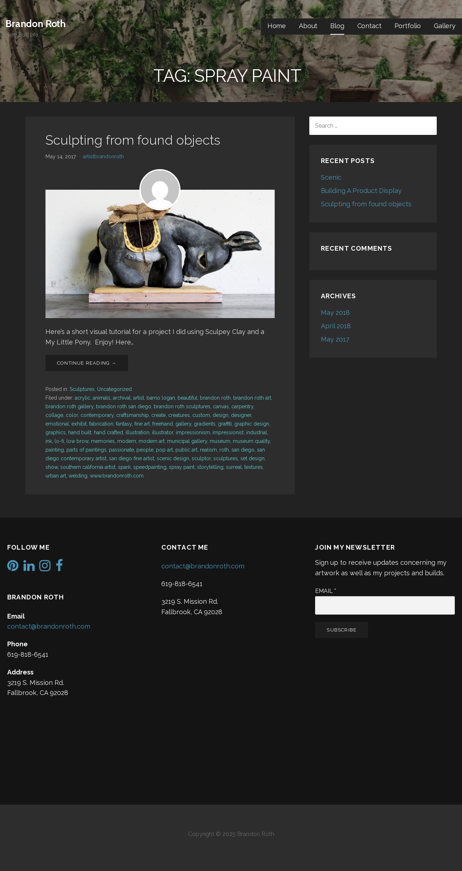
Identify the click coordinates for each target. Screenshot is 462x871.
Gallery (445, 26)
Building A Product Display (361, 190)
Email (325, 591)
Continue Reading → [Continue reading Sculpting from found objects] (87, 363)
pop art (164, 450)
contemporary (97, 415)
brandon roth (215, 398)
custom (201, 415)
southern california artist (88, 467)
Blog (337, 26)
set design (252, 458)
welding (78, 476)
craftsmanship (132, 415)
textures (253, 467)
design (220, 415)
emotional (57, 424)
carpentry (242, 406)
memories (103, 441)
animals (101, 398)
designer (241, 415)
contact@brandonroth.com (48, 626)
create (158, 415)
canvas (221, 406)
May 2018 (335, 312)
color (72, 415)
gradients (204, 424)
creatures (179, 415)
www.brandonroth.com (117, 476)
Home (276, 26)
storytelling (210, 467)
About (308, 26)
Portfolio (408, 26)
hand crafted (108, 432)
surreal (234, 467)
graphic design (251, 424)
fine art (142, 424)
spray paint (182, 467)
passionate (121, 450)
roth (224, 450)
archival (122, 398)
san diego (242, 450)
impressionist (228, 432)
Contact (369, 26)
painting (54, 450)
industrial (256, 432)
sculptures (225, 458)
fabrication (101, 424)
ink (48, 441)
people (144, 450)
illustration (137, 432)
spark (124, 467)
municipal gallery (187, 441)
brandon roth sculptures (182, 406)
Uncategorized (114, 389)
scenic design (173, 458)
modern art (152, 441)
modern (126, 441)
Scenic (331, 177)
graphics (55, 432)
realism (208, 450)
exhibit (79, 424)
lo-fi (59, 441)
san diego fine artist (131, 458)
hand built (79, 432)
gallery (183, 424)
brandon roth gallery (69, 406)
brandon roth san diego (123, 406)
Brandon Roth (35, 23)
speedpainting (149, 467)
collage (54, 415)
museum (220, 441)
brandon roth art (252, 398)
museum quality (251, 441)
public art (186, 450)
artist (138, 398)
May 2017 (335, 339)
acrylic (82, 398)
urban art (55, 476)
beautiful (187, 398)
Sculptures (82, 389)
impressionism (193, 432)
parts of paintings (86, 450)
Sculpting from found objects (132, 140)
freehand (162, 424)
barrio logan (161, 398)
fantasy (124, 424)
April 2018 (336, 326)
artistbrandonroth (103, 156)
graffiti (225, 424)
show (51, 467)
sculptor (201, 458)
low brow (77, 441)
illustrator (162, 432)
